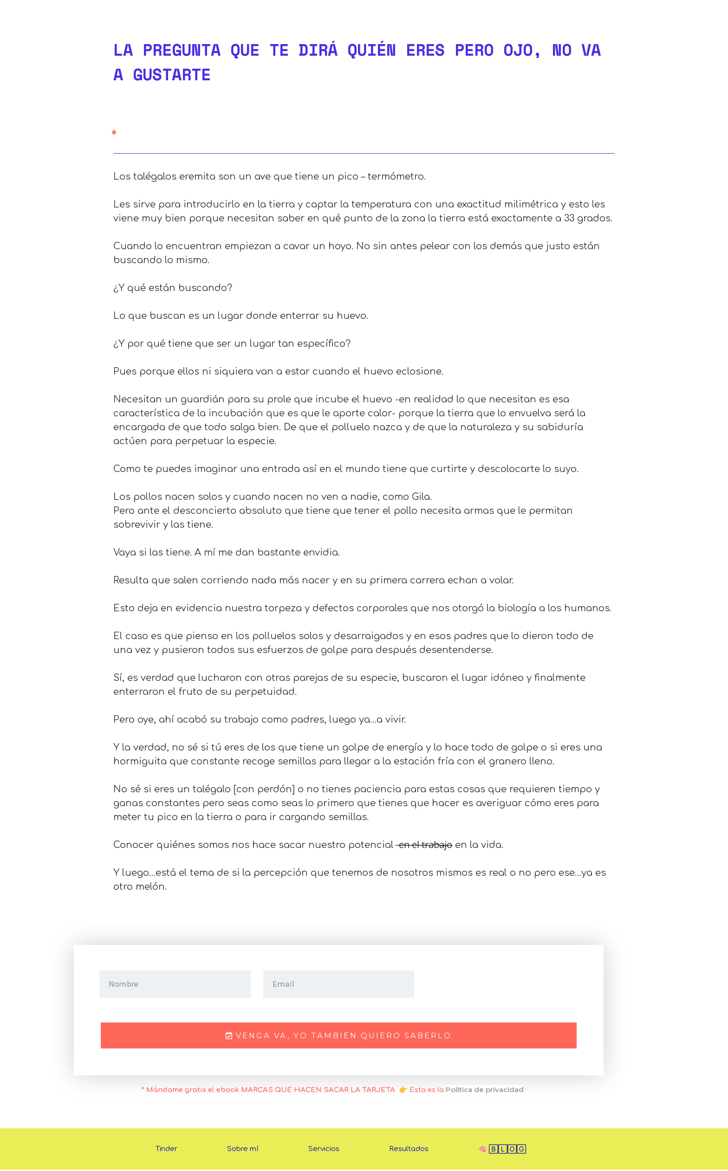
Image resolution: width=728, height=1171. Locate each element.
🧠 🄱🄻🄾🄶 (502, 1151)
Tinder (166, 1150)
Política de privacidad (485, 1091)
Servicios (323, 1150)
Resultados (409, 1150)
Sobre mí (243, 1150)
